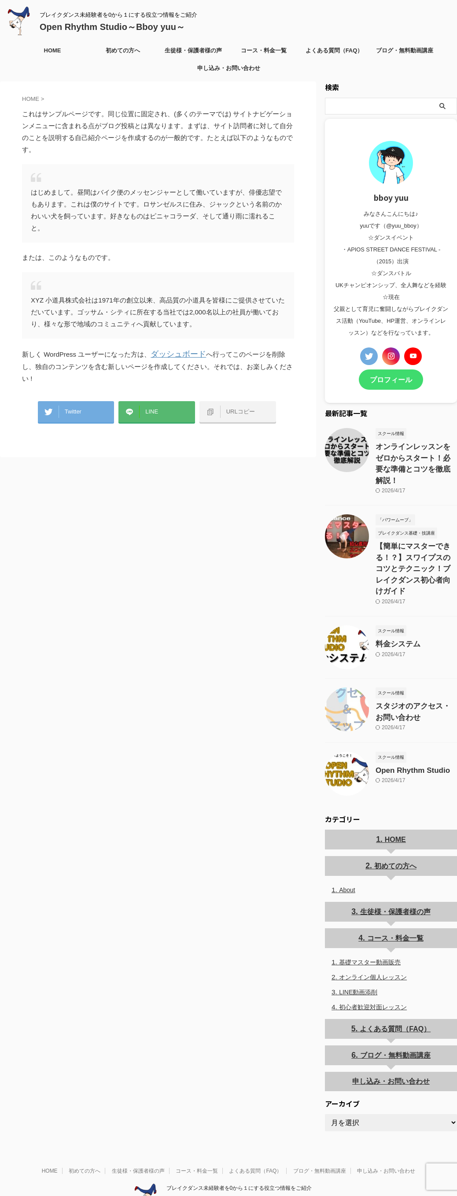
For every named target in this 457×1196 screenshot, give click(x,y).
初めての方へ (123, 50)
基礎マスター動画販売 (370, 925)
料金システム (394, 610)
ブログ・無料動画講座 (404, 50)
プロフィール (390, 379)
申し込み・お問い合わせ (228, 68)
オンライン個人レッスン (373, 940)
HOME (52, 50)
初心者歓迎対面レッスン (373, 970)
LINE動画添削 (358, 955)
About (347, 853)
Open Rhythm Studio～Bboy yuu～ (112, 27)
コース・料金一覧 (264, 50)
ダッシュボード (174, 353)
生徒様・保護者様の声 (193, 50)
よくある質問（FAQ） (334, 50)
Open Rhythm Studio (407, 734)
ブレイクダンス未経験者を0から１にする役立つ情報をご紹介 (239, 1150)
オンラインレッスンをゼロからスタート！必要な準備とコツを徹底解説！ (416, 454)
